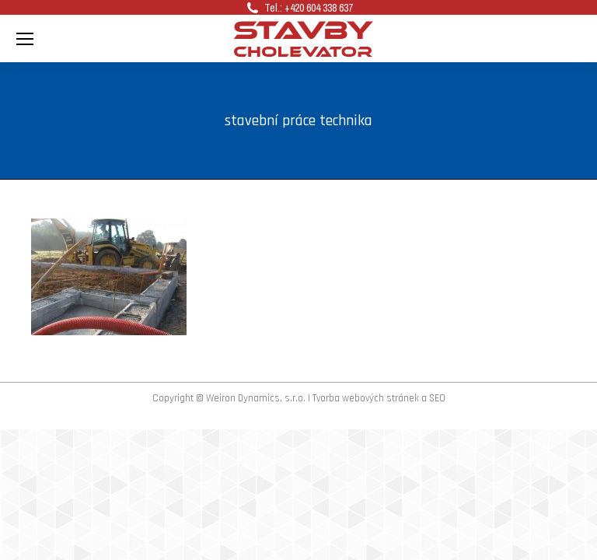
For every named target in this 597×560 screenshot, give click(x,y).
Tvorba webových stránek (365, 398)
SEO (437, 398)
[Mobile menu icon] (25, 39)
